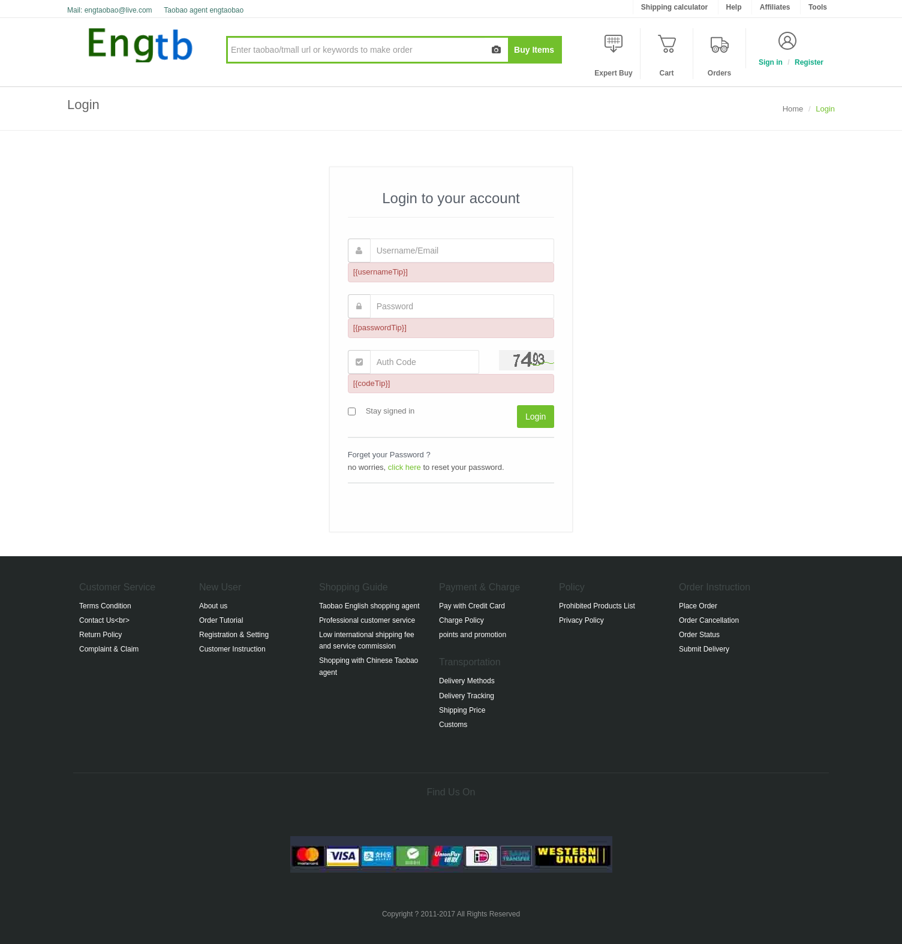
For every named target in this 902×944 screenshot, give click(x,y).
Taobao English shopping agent (369, 606)
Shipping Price (462, 710)
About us (213, 606)
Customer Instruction (232, 649)
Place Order (698, 606)
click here (404, 467)
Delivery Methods (467, 681)
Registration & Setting (234, 635)
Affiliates (775, 7)
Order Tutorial (221, 620)
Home (793, 108)
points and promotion (472, 635)
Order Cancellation (709, 620)
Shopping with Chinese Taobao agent (368, 666)
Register (809, 62)
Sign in (771, 62)
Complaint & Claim (109, 649)
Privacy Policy (581, 620)
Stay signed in (387, 410)
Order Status (699, 635)
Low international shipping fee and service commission (366, 640)
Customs (453, 724)
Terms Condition (105, 606)
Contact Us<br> (104, 620)
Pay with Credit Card (472, 606)
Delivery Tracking (466, 696)
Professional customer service (367, 620)
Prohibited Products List (597, 606)
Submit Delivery (704, 649)
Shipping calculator (674, 7)
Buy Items (534, 50)
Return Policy (100, 635)
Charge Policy (461, 620)
